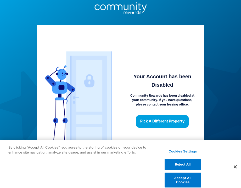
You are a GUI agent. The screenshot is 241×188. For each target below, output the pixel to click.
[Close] (235, 168)
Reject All (182, 166)
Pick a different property (162, 121)
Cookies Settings (183, 153)
